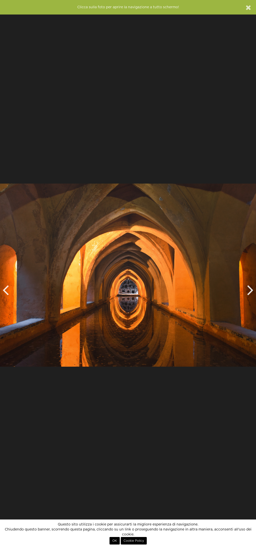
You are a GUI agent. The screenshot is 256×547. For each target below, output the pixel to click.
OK (114, 540)
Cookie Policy (134, 540)
